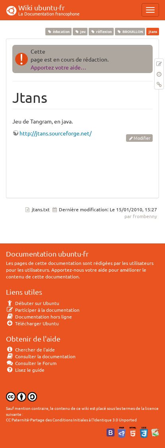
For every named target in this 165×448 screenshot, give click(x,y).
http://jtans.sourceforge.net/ (55, 133)
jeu (80, 31)
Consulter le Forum (31, 363)
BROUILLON (130, 31)
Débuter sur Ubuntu (32, 303)
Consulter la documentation (41, 356)
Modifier (142, 138)
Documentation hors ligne (39, 316)
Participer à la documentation (43, 310)
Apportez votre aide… (58, 67)
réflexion (101, 31)
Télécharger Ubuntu (32, 323)
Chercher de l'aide (30, 349)
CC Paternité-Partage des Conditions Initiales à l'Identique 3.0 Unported (71, 420)
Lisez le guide (25, 370)
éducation (58, 31)
